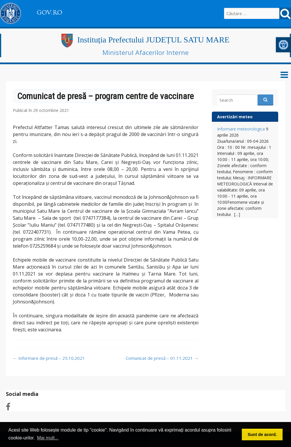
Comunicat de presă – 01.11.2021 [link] (162, 358)
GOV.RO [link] (49, 12)
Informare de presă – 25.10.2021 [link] (49, 358)
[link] (283, 44)
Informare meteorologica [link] (241, 129)
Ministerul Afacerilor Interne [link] (145, 52)
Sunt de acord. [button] (262, 434)
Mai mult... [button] (47, 437)
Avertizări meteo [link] (235, 116)
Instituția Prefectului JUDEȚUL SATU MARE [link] (153, 39)
